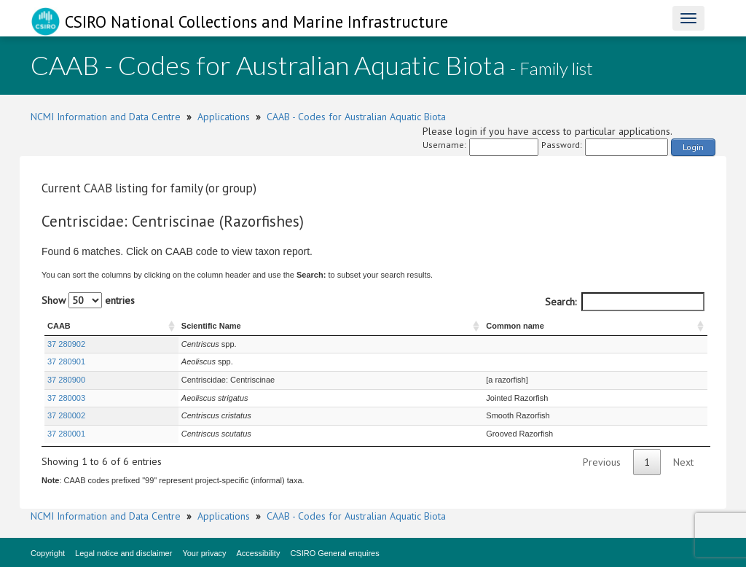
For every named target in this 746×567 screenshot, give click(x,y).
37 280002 (66, 415)
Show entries (88, 300)
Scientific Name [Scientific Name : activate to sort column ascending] (211, 325)
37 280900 (66, 379)
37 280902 (66, 344)
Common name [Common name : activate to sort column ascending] (514, 325)
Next (683, 462)
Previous (602, 462)
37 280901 (66, 361)
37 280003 (66, 398)
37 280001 (66, 433)
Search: (624, 301)
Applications (223, 116)
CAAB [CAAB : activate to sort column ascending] (59, 325)
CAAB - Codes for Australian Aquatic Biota (356, 116)
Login (693, 146)
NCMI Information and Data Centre (106, 116)
